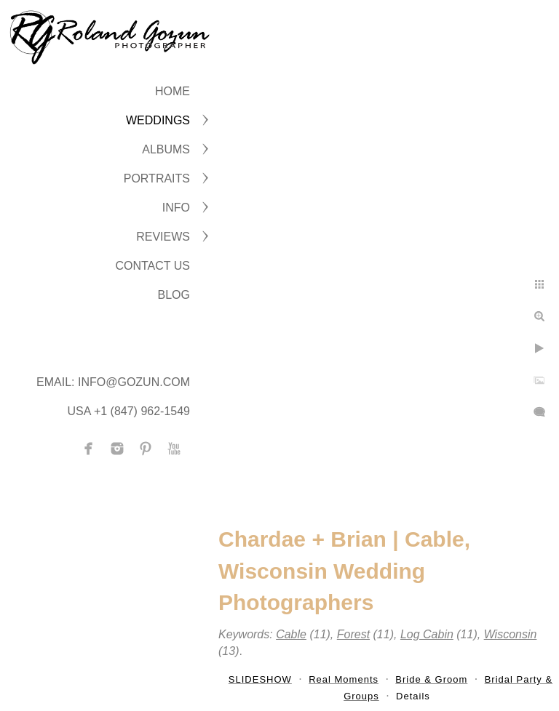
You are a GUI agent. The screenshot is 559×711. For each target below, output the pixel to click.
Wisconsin (510, 634)
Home (172, 91)
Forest (353, 634)
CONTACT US (152, 266)
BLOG (174, 295)
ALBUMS (166, 149)
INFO (176, 207)
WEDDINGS (158, 120)
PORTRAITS (157, 178)
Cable (291, 634)
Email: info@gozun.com (113, 382)
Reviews (163, 236)
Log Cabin (426, 634)
